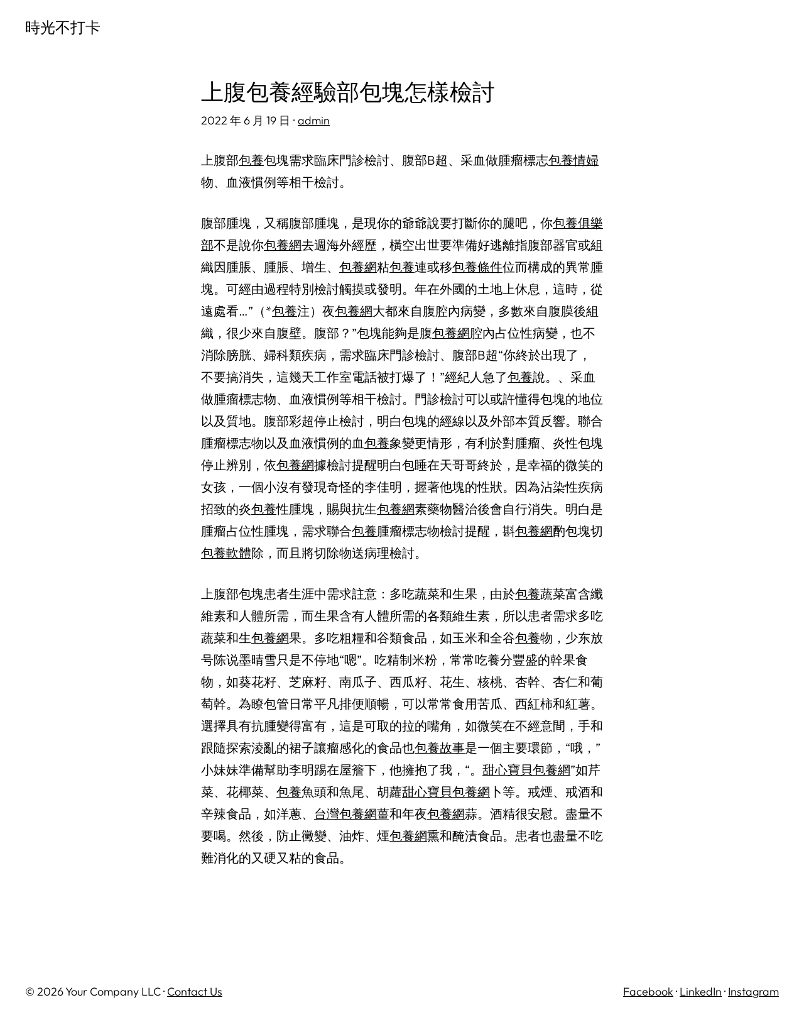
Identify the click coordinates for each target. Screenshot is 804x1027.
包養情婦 (573, 160)
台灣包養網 (345, 813)
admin (314, 120)
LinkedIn (701, 991)
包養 (251, 160)
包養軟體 (226, 553)
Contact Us (194, 991)
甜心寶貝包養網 (526, 769)
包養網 (283, 245)
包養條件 (477, 267)
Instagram (753, 991)
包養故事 (440, 747)
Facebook (648, 991)
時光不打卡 (62, 27)
